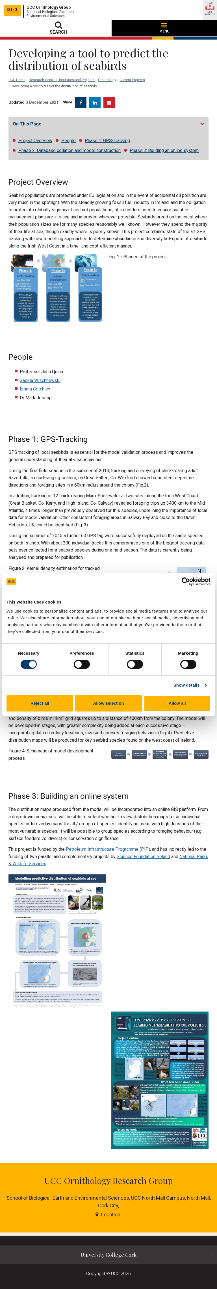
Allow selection (108, 703)
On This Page (27, 124)
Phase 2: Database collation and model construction (69, 150)
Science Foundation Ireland (143, 856)
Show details (186, 685)
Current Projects (132, 80)
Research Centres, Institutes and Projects (62, 80)
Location (108, 1215)
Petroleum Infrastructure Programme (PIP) (108, 849)
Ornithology (107, 80)
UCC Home (16, 80)
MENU (164, 28)
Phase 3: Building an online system (164, 150)
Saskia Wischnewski (40, 380)
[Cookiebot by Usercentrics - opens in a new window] (186, 581)
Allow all (177, 703)
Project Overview (35, 140)
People (68, 140)
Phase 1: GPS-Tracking (107, 140)
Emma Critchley (35, 389)
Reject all (40, 703)
